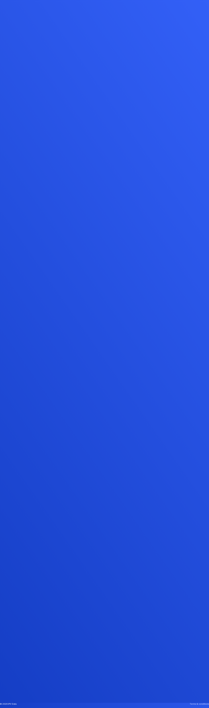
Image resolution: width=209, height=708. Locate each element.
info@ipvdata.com (185, 640)
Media (56, 642)
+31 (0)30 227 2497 (186, 635)
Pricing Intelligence (98, 679)
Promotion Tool (96, 642)
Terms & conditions (199, 704)
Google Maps (147, 657)
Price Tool (93, 635)
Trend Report (95, 672)
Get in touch (59, 657)
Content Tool (94, 657)
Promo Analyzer (96, 650)
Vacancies (58, 650)
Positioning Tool (96, 664)
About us (57, 635)
